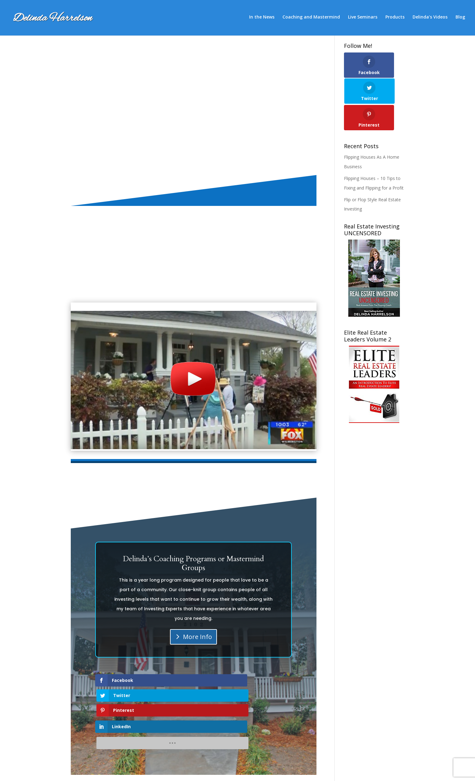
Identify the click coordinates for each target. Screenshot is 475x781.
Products (395, 18)
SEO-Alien (146, 771)
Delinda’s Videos (430, 18)
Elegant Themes (110, 771)
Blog (460, 18)
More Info (197, 637)
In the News (261, 18)
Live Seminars (362, 18)
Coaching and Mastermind (311, 18)
